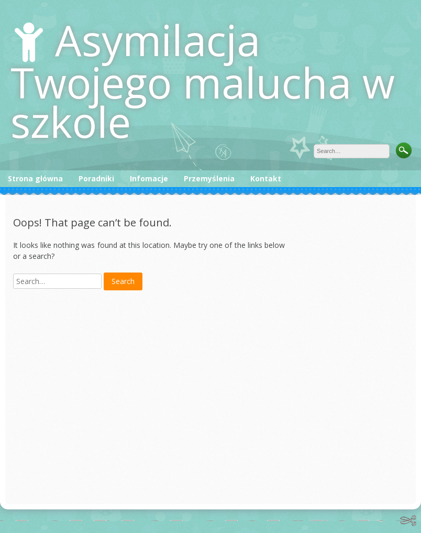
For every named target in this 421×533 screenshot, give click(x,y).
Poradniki (96, 178)
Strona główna (35, 178)
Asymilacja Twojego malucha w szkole (202, 80)
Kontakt (265, 178)
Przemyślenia (209, 178)
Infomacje (149, 178)
